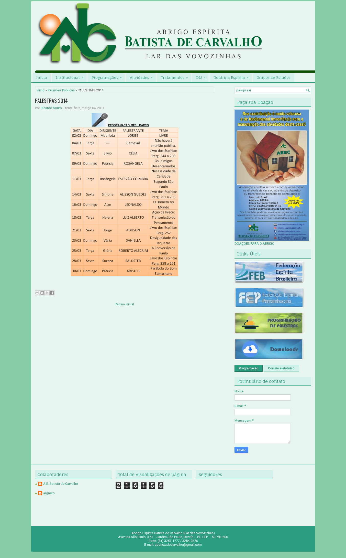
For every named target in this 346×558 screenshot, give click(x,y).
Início (40, 90)
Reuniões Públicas (61, 90)
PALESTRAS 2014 (51, 100)
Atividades (143, 76)
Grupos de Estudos (274, 77)
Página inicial (124, 304)
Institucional (71, 76)
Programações (108, 76)
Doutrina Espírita (233, 76)
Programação (249, 368)
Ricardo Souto (51, 108)
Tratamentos (176, 76)
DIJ (202, 76)
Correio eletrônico (281, 368)
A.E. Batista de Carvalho (60, 484)
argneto (49, 493)
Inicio (41, 77)
